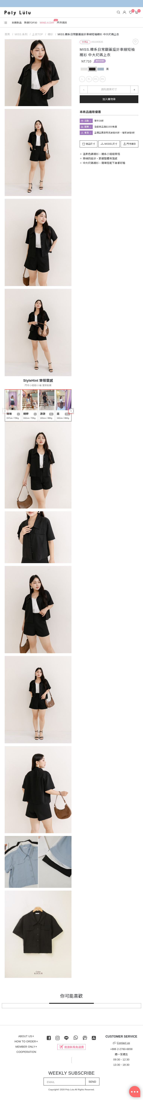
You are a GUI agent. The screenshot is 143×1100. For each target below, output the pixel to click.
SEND (92, 1081)
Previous (4, 410)
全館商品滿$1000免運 (105, 126)
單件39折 (100, 61)
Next (70, 410)
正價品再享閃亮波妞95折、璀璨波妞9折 (114, 132)
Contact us (121, 1042)
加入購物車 (109, 99)
